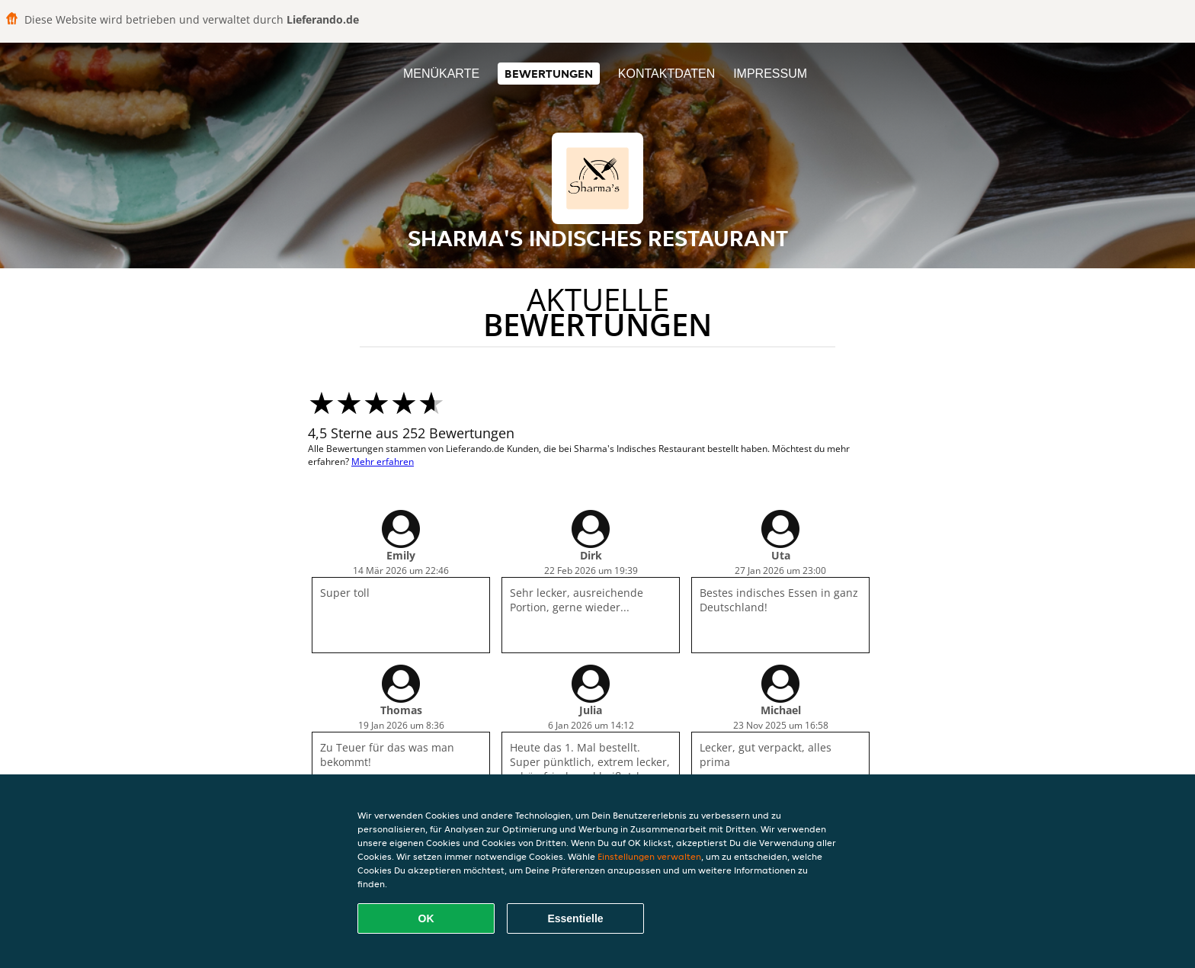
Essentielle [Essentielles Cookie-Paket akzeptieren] (575, 918)
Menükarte (441, 73)
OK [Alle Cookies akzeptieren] (426, 918)
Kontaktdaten (666, 73)
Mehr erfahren (382, 461)
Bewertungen (549, 74)
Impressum (770, 73)
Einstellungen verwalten (649, 856)
